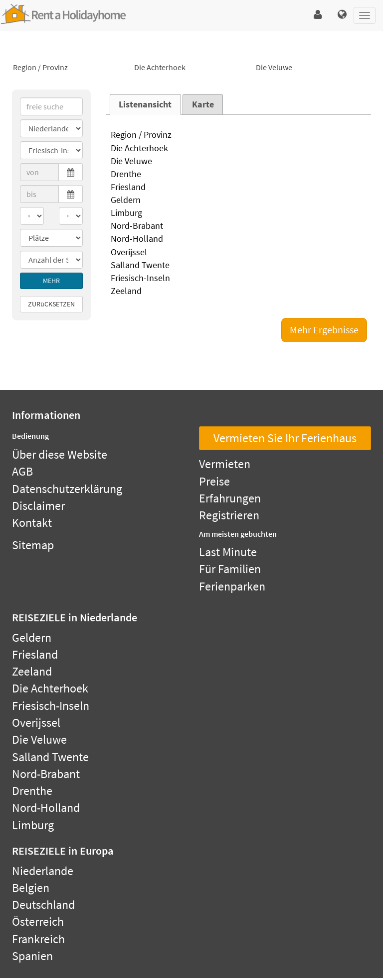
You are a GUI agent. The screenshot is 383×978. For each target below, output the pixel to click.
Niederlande (42, 871)
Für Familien (230, 569)
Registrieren (229, 515)
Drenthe (239, 174)
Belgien (30, 887)
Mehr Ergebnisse (324, 329)
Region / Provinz (70, 68)
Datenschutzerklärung (67, 488)
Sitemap (33, 545)
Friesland (239, 187)
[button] (318, 15)
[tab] (145, 104)
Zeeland (239, 291)
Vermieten (224, 464)
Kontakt (32, 522)
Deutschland (43, 904)
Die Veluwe (313, 68)
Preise (214, 481)
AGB (22, 471)
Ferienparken (232, 586)
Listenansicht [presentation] (145, 104)
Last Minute (228, 552)
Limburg (239, 213)
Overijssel (239, 252)
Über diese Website (59, 454)
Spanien (32, 956)
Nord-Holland (239, 239)
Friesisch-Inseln (239, 278)
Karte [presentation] (203, 104)
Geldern (239, 200)
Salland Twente (239, 265)
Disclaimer (38, 505)
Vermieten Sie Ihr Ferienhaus (285, 438)
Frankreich (38, 939)
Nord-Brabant (239, 226)
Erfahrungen (230, 498)
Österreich (38, 921)
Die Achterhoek (191, 68)
